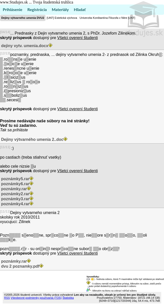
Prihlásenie (12, 9)
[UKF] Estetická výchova (62, 17)
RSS (7, 297)
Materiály (60, 9)
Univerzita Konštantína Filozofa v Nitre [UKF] (107, 17)
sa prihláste (18, 130)
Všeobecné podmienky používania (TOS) (36, 297)
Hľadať (80, 9)
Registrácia (37, 9)
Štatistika (68, 297)
